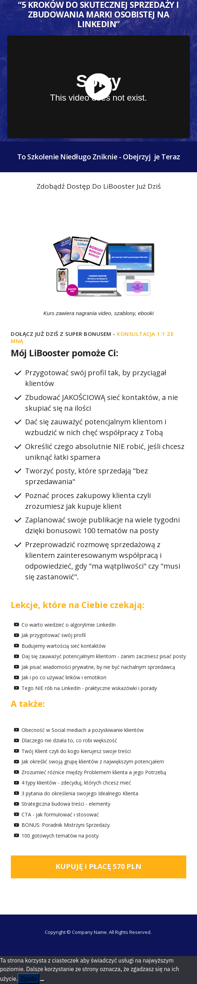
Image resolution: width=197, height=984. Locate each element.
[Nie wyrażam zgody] (42, 981)
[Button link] (98, 866)
